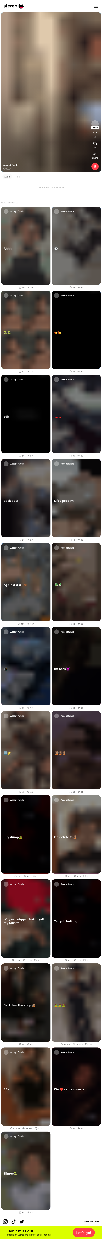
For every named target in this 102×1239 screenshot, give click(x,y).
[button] (84, 1232)
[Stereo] (14, 6)
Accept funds (10, 164)
